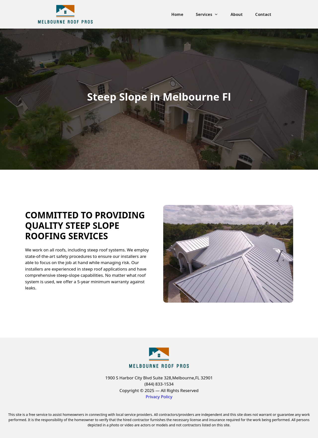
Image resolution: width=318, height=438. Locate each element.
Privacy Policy (159, 396)
